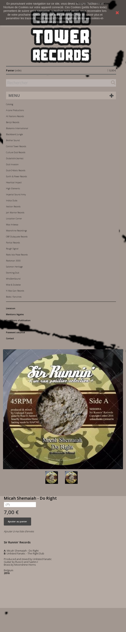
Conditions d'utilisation (18, 320)
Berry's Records (12, 122)
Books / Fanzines (13, 296)
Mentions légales (15, 314)
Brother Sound (13, 140)
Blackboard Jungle (14, 134)
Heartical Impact (14, 182)
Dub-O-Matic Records (15, 170)
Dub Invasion (12, 164)
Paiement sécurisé (15, 332)
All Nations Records (15, 116)
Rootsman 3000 (13, 260)
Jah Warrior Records (15, 212)
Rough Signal (12, 248)
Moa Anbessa (12, 224)
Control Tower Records (16, 146)
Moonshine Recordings (16, 230)
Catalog (9, 104)
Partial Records (13, 242)
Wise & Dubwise (13, 284)
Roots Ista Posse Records (17, 254)
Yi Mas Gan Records (15, 290)
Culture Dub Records (15, 152)
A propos (11, 326)
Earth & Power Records (16, 176)
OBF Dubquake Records (16, 236)
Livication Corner (14, 218)
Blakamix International (17, 128)
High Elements (13, 188)
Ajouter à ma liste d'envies (19, 531)
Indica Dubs (11, 200)
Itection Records (13, 206)
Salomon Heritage (14, 266)
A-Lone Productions (15, 110)
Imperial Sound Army (16, 194)
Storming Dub (12, 272)
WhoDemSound (13, 278)
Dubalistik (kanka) (14, 158)
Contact (10, 338)
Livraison (10, 308)
